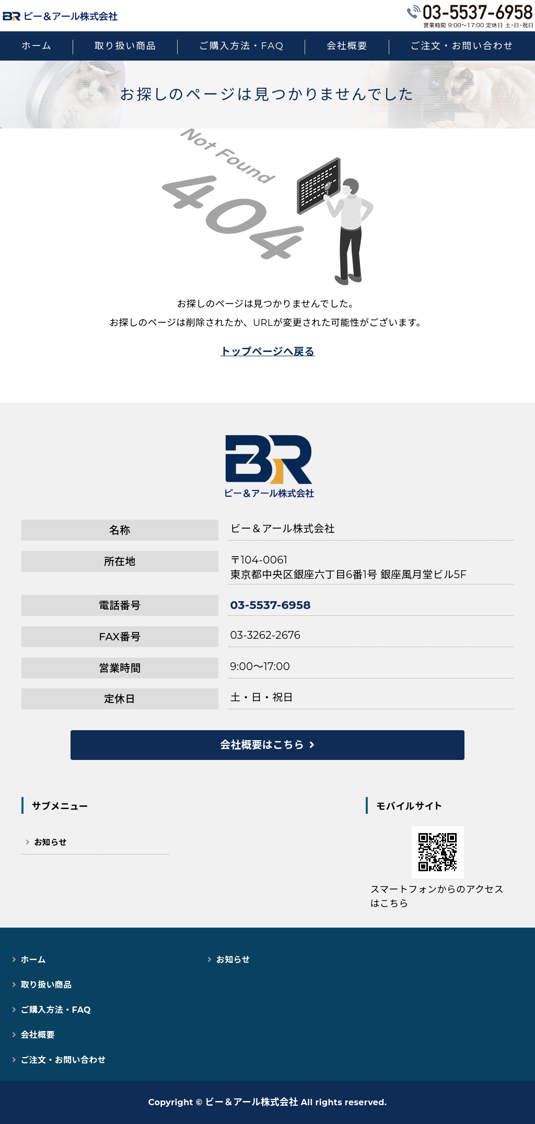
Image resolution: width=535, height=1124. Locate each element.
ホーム (36, 46)
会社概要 (347, 46)
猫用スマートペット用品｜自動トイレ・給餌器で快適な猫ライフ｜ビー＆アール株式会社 (60, 15)
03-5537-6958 (270, 605)
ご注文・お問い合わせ (462, 46)
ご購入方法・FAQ (241, 46)
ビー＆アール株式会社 (251, 1101)
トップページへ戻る (267, 351)
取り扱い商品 (126, 46)
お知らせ (50, 842)
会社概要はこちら (262, 745)
